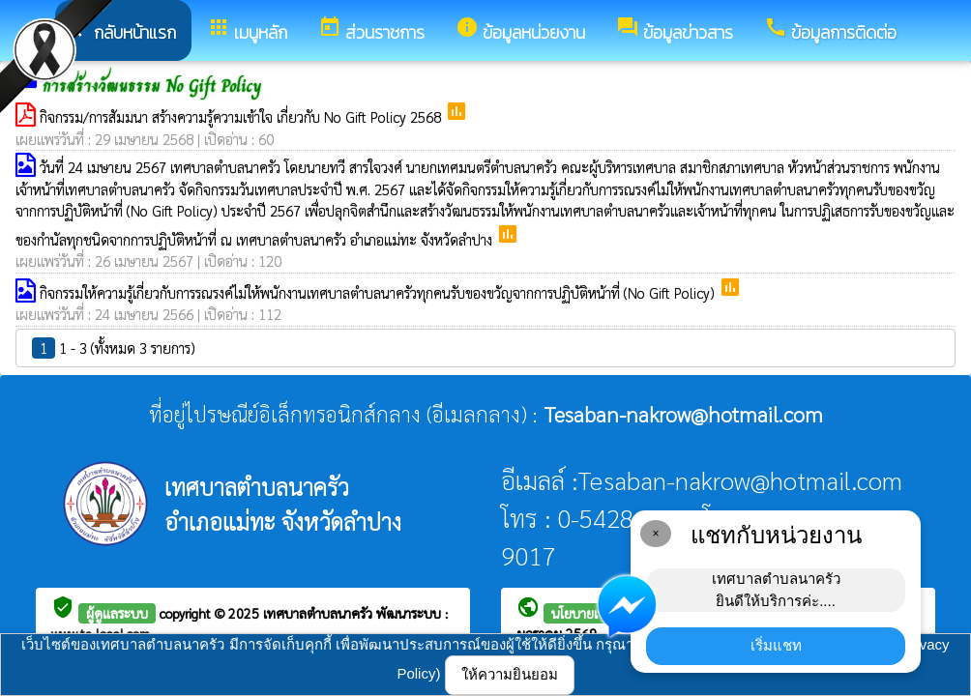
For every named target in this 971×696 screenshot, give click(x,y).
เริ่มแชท (776, 645)
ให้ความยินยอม (509, 674)
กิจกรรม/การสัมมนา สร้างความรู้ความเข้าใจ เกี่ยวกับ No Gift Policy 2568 (242, 116)
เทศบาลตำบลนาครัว (319, 613)
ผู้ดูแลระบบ (117, 613)
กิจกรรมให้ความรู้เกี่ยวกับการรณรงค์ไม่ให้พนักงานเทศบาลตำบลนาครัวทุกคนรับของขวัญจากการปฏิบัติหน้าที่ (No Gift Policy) (379, 292)
